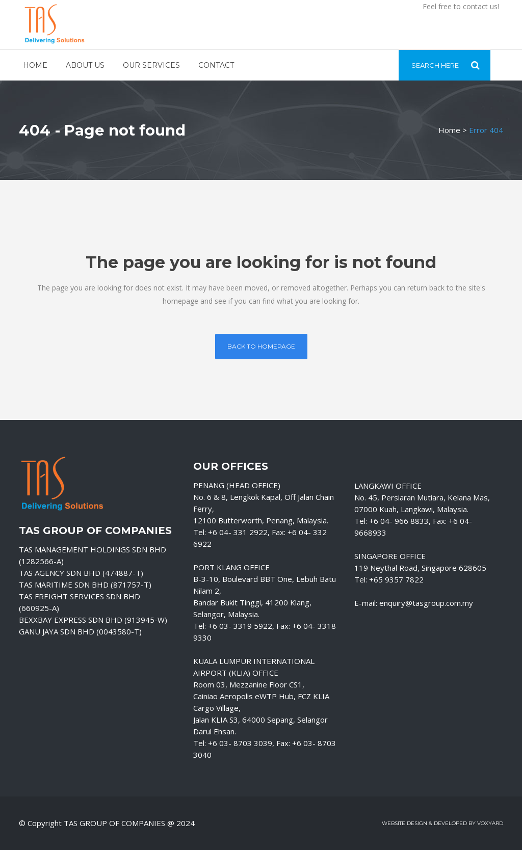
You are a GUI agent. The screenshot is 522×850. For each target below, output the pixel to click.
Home (449, 130)
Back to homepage (261, 346)
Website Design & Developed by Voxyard (442, 823)
